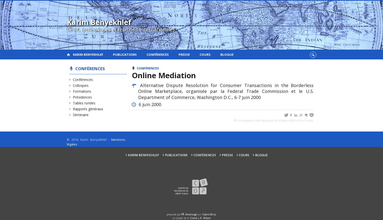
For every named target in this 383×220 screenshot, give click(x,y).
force (191, 214)
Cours (205, 54)
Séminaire (81, 114)
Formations (82, 91)
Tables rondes (84, 103)
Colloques (81, 85)
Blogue (227, 54)
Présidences (82, 97)
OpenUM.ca (209, 214)
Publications (125, 54)
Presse (184, 54)
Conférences (157, 54)
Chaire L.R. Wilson (200, 218)
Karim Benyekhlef (88, 54)
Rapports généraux (88, 109)
